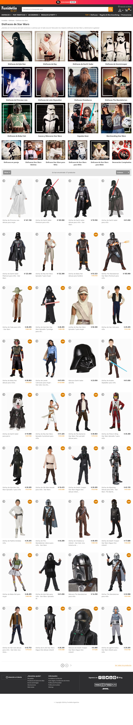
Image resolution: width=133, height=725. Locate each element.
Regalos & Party (48, 15)
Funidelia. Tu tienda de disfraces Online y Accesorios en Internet (9, 9)
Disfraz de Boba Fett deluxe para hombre (76, 275)
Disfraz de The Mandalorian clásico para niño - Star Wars (44, 543)
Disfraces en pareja (11, 162)
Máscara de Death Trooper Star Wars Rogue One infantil (78, 650)
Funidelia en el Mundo (55, 678)
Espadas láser (83, 136)
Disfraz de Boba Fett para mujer (11, 595)
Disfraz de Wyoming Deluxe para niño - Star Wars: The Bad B (110, 489)
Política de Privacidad (54, 683)
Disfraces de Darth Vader (83, 64)
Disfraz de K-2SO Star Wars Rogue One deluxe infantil (45, 649)
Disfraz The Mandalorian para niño (110, 595)
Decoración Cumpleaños (121, 162)
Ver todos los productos (123, 665)
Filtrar (6, 172)
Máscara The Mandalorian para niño (78, 595)
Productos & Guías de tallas (36, 681)
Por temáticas (19, 15)
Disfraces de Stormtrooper (116, 64)
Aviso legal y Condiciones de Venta (59, 681)
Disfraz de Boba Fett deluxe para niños (10, 382)
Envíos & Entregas (33, 683)
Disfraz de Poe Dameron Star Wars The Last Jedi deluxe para (77, 436)
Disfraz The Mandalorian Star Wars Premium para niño (110, 276)
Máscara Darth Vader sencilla (76, 382)
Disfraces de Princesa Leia (16, 100)
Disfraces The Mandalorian (116, 100)
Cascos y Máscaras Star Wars (50, 136)
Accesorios (33, 15)
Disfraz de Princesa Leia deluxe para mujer (11, 221)
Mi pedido (31, 678)
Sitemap (50, 687)
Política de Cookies (54, 685)
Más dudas (31, 687)
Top (86, 15)
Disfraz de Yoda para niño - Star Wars (12, 328)
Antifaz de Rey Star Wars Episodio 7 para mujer (77, 328)
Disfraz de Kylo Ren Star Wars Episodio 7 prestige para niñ (44, 329)
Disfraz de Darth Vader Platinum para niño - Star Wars (11, 276)
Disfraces (6, 15)
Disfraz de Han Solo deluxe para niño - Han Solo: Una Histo (12, 650)
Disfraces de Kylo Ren (17, 64)
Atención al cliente (14, 677)
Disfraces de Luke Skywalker (50, 100)
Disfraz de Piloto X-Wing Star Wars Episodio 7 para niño (111, 436)
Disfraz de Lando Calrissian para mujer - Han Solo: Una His (44, 383)
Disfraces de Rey (50, 64)
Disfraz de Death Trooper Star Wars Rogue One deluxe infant (77, 489)
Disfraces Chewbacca (83, 100)
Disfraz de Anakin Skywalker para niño (109, 382)
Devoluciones (32, 685)
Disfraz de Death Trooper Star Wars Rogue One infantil (110, 543)
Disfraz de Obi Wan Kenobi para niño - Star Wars (45, 488)
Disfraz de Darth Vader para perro (10, 435)
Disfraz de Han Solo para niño (110, 328)
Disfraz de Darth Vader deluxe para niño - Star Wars (77, 222)
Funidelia (4, 20)
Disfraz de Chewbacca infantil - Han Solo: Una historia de (77, 543)
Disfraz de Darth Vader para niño (110, 221)
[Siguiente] (71, 665)
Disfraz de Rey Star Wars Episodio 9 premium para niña (44, 436)
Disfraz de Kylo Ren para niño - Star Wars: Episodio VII (45, 596)
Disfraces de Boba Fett (17, 136)
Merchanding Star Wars (116, 136)
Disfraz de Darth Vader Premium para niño (44, 221)
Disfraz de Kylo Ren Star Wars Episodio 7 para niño (12, 488)
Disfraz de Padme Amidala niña (12, 542)
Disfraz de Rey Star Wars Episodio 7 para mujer (44, 275)
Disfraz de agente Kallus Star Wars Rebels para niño (110, 650)
